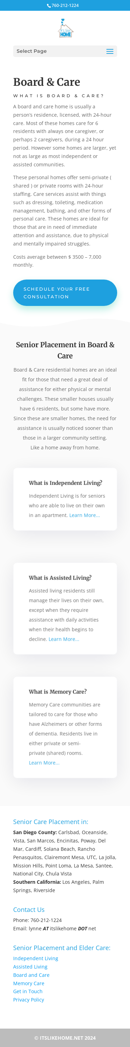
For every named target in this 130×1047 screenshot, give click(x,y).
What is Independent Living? (65, 484)
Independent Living (35, 958)
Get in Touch (28, 991)
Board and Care (31, 975)
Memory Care (28, 983)
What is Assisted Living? (60, 580)
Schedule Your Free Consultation (57, 292)
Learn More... (83, 514)
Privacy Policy (28, 999)
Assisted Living (30, 966)
